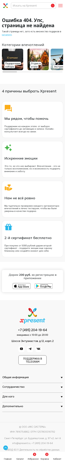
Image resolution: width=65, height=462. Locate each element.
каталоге (7, 34)
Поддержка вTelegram (32, 360)
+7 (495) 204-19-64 (32, 330)
